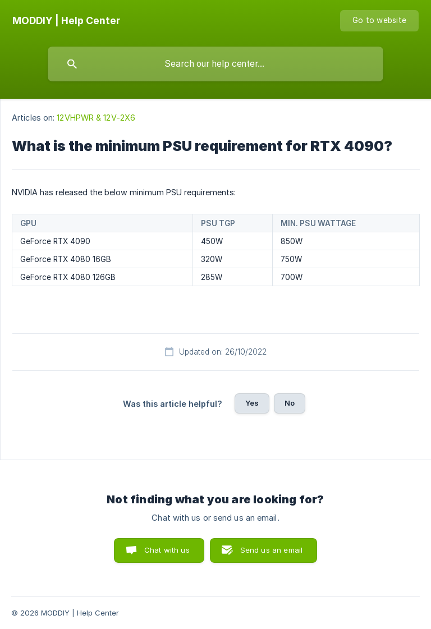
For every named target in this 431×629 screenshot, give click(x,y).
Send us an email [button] (271, 549)
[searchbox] (215, 64)
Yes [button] (252, 402)
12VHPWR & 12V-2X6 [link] (96, 117)
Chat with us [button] (167, 549)
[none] (66, 20)
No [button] (290, 402)
